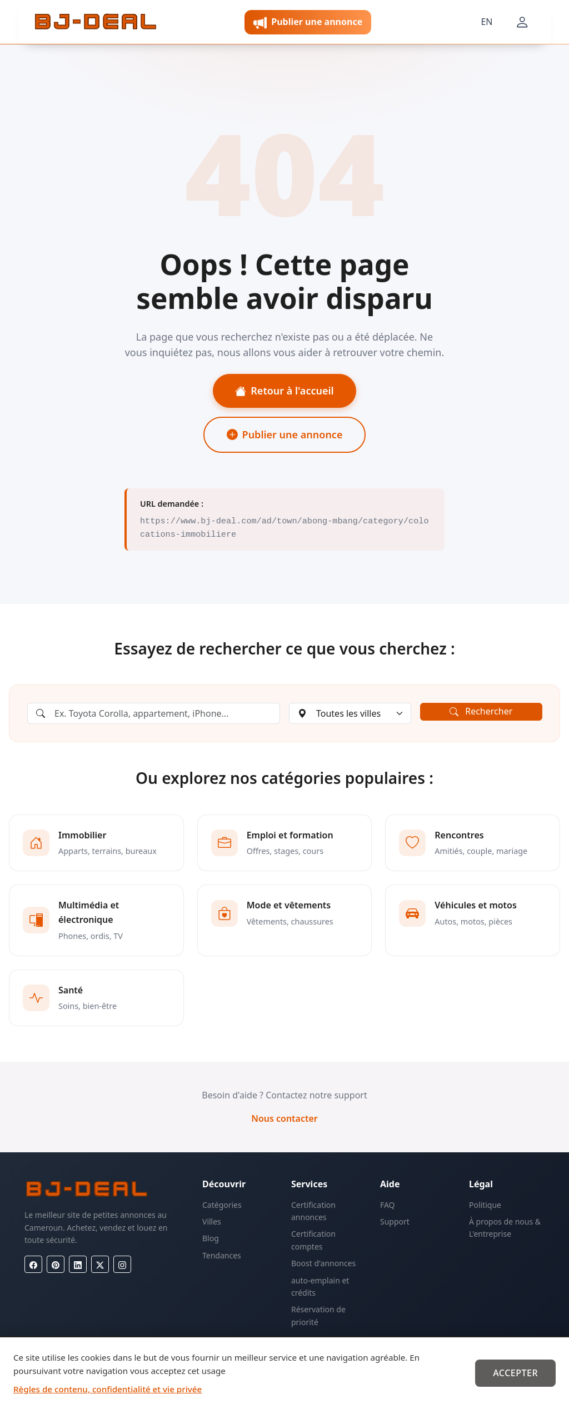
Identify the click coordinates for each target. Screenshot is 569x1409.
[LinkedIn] (78, 1264)
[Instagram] (122, 1264)
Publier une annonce (285, 434)
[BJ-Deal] (95, 22)
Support (395, 1221)
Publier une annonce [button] (307, 22)
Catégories (222, 1205)
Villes (211, 1221)
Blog (210, 1238)
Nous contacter (284, 1118)
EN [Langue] (486, 22)
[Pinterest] (55, 1264)
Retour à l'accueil (284, 390)
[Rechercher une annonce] (153, 713)
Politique (485, 1205)
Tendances (221, 1255)
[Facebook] (33, 1264)
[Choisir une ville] (350, 713)
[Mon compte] (522, 22)
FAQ (387, 1205)
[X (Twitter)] (100, 1264)
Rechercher (481, 711)
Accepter (515, 1373)
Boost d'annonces (323, 1263)
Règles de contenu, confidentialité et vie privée (107, 1389)
